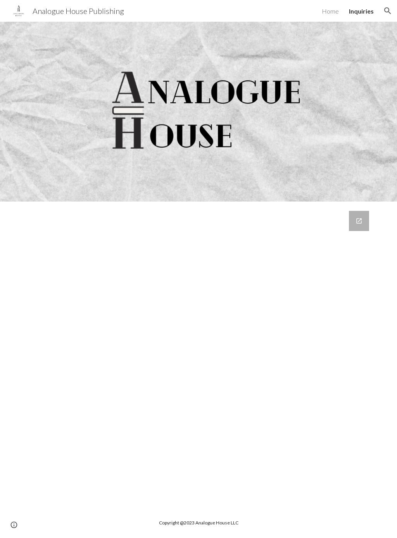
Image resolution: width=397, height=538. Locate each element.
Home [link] (330, 11)
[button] (387, 11)
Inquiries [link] (361, 11)
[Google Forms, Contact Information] (198, 354)
